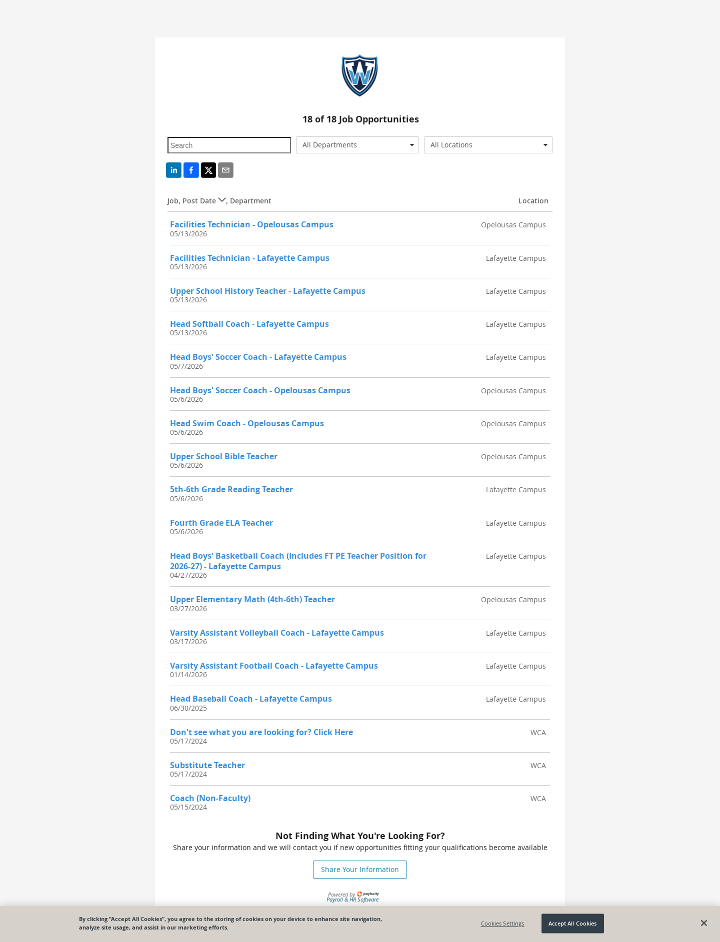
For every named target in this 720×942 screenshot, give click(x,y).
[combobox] (358, 144)
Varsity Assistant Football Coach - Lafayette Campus (274, 665)
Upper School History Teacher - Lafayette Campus (268, 290)
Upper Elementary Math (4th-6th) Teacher (252, 599)
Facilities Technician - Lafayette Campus (250, 257)
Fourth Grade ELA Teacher (221, 522)
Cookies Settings (502, 923)
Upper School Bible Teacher (224, 456)
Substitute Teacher (207, 765)
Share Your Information (360, 869)
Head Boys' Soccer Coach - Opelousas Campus (260, 390)
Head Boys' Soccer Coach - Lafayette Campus (258, 356)
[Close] (704, 923)
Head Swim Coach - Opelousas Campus (247, 423)
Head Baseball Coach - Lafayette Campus (251, 698)
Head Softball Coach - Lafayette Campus (249, 323)
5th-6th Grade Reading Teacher (231, 489)
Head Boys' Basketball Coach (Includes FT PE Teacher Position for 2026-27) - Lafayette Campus (298, 561)
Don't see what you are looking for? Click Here (261, 732)
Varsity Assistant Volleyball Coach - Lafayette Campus (277, 632)
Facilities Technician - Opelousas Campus (252, 224)
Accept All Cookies (572, 923)
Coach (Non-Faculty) (210, 798)
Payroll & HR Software (352, 899)
